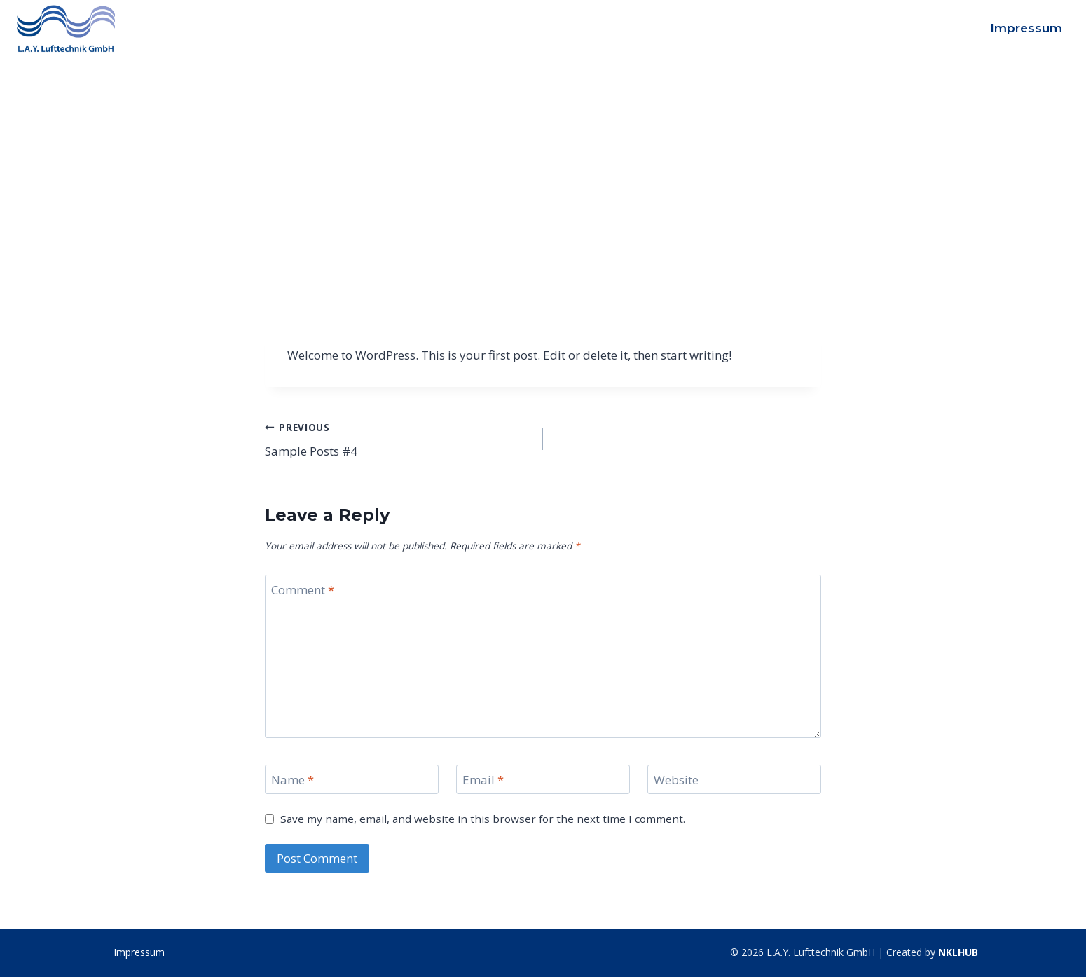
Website (676, 780)
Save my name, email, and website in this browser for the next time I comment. (482, 819)
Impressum (1026, 28)
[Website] (734, 780)
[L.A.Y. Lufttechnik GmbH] (66, 28)
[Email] (543, 780)
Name (292, 780)
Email (483, 780)
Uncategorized (543, 110)
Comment (302, 590)
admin (292, 202)
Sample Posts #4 (398, 438)
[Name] (352, 780)
